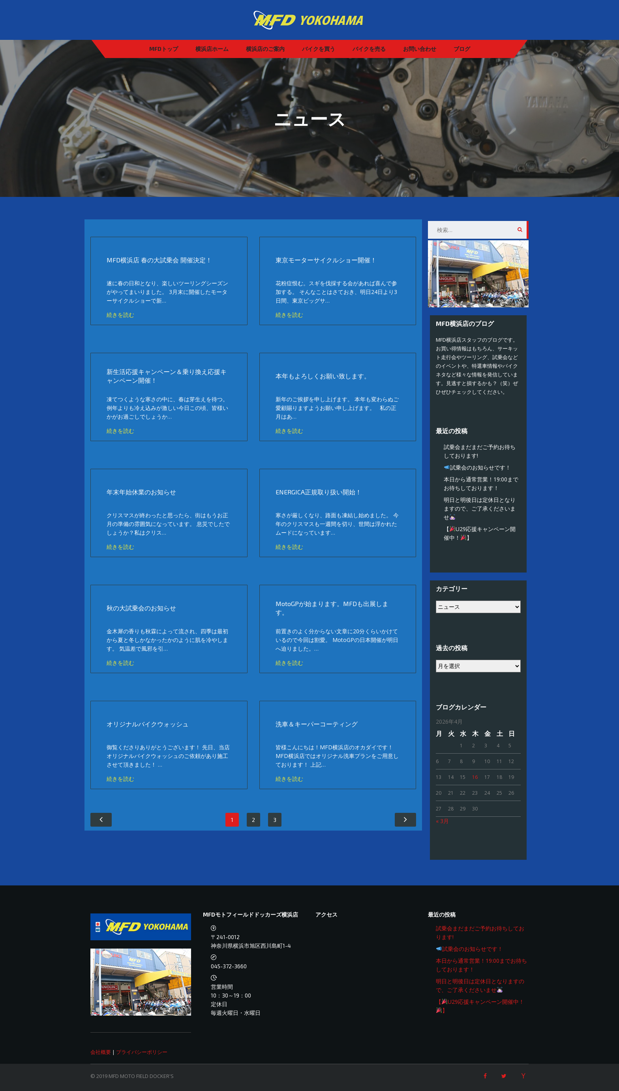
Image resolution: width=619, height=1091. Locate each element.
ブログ (462, 48)
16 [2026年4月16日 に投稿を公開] (475, 777)
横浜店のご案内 (265, 48)
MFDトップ (163, 48)
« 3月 (442, 821)
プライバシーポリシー (141, 1051)
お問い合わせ (419, 48)
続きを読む (120, 314)
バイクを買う (318, 48)
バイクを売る (369, 48)
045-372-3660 (229, 966)
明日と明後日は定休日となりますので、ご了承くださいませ (480, 508)
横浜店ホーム (212, 48)
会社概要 (100, 1051)
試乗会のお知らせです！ (477, 467)
